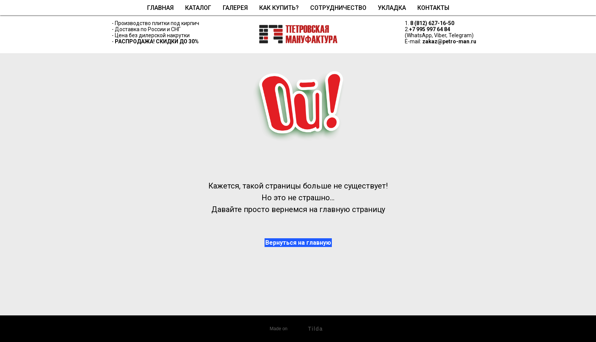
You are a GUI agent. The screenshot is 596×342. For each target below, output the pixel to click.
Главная (160, 7)
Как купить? (279, 7)
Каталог (198, 7)
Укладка (392, 7)
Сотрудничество (338, 7)
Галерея (235, 7)
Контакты (433, 7)
